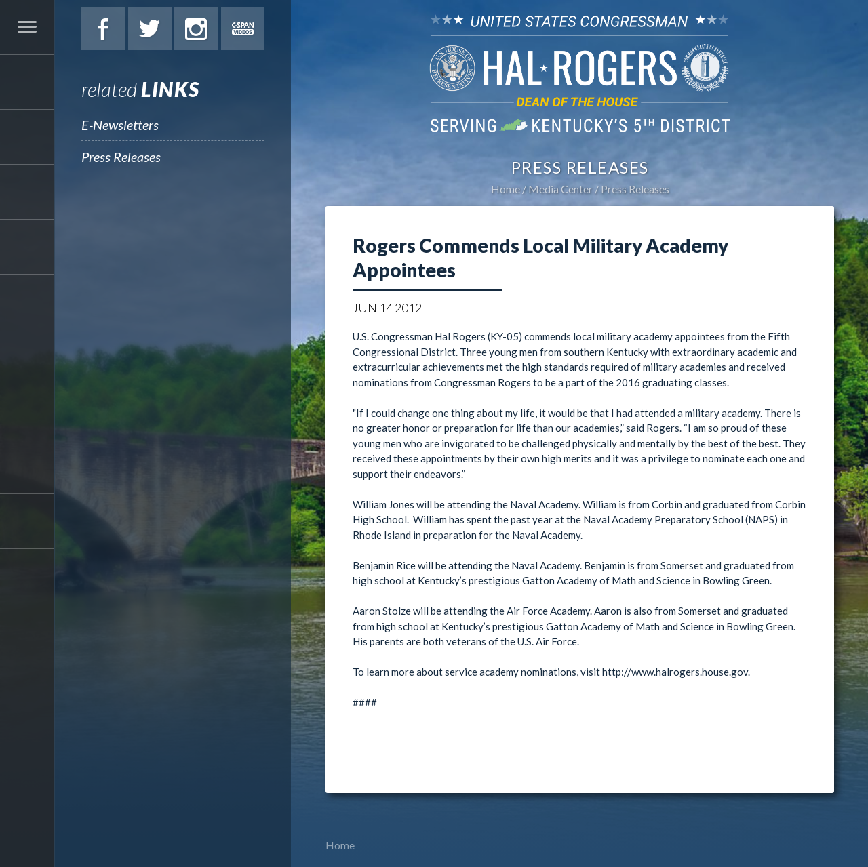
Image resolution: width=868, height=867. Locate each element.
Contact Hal (27, 466)
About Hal (27, 137)
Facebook (103, 28)
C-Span (242, 28)
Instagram (196, 28)
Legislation (27, 302)
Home (505, 188)
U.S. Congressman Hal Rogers (579, 73)
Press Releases (121, 156)
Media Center (27, 411)
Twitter (150, 28)
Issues (27, 247)
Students (27, 356)
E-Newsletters (120, 125)
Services (27, 192)
